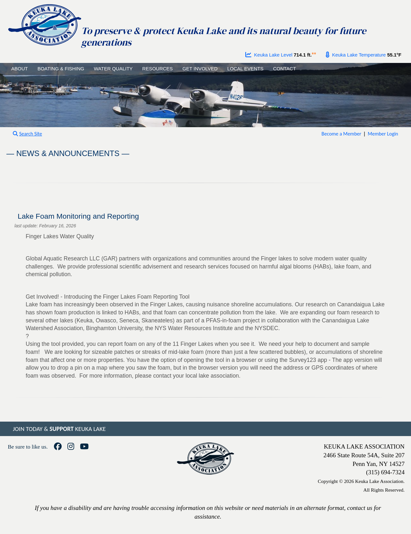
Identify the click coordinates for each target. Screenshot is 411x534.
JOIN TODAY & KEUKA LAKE (59, 429)
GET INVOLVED (199, 68)
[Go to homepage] (44, 23)
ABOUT (19, 68)
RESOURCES (157, 68)
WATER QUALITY (113, 68)
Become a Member (341, 134)
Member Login (383, 134)
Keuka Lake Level (269, 54)
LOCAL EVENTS (245, 68)
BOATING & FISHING (61, 68)
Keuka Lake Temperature (356, 54)
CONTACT (284, 68)
